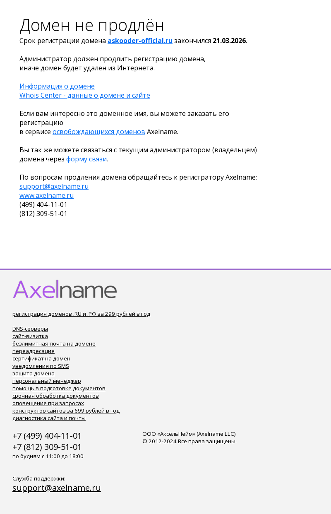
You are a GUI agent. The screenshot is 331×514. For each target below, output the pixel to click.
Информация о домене (57, 86)
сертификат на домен (41, 358)
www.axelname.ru (46, 195)
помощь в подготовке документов (59, 388)
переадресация (33, 351)
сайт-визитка (30, 336)
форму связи (86, 158)
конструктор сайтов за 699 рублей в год (66, 410)
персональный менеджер (46, 380)
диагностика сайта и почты (49, 418)
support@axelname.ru (54, 186)
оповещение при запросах (48, 403)
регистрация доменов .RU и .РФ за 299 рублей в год (81, 313)
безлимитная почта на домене (54, 343)
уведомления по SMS (40, 366)
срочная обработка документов (55, 395)
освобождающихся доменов (99, 131)
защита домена (33, 373)
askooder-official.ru (140, 40)
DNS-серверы (30, 328)
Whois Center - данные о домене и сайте (84, 95)
